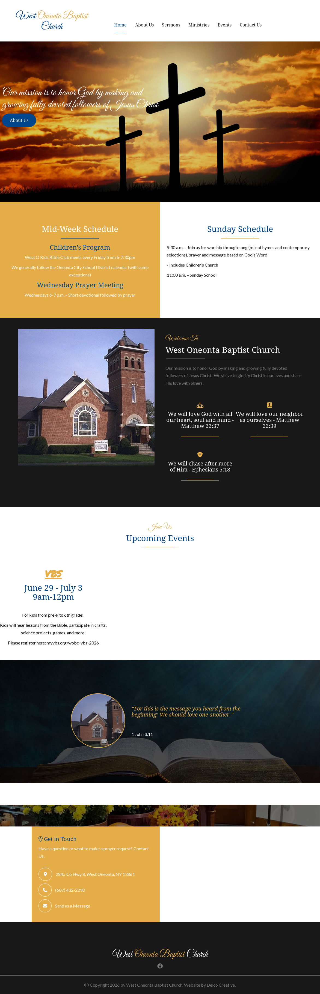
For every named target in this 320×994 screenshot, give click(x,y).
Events (225, 25)
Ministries (198, 25)
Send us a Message (72, 905)
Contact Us (251, 25)
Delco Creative (221, 984)
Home (120, 25)
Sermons (171, 25)
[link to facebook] (160, 966)
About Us (144, 25)
